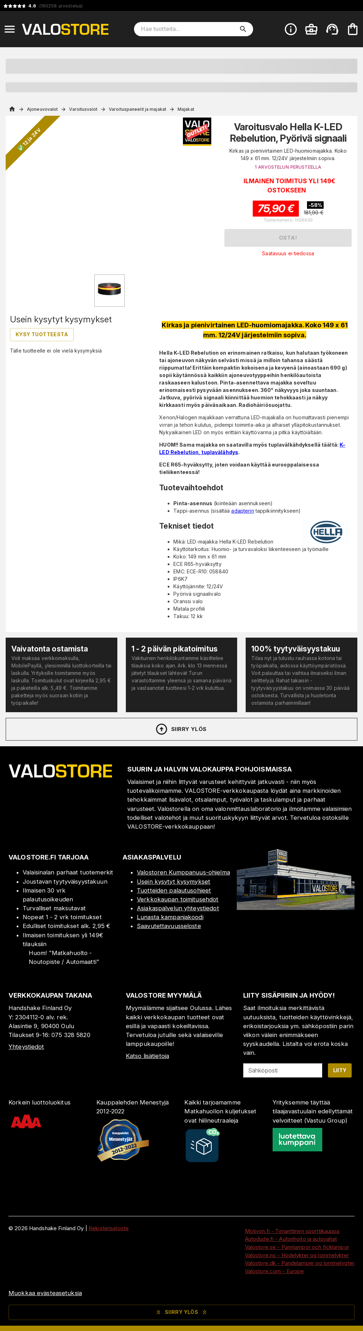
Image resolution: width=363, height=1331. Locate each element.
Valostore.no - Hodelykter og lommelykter (297, 1255)
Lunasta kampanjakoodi (170, 917)
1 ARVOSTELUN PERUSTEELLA (288, 167)
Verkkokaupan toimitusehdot (177, 899)
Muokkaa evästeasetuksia (45, 1293)
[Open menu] (9, 29)
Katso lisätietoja (147, 1055)
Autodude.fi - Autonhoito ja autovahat (291, 1238)
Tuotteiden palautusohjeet (174, 890)
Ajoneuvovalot (42, 109)
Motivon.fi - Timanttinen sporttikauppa (292, 1231)
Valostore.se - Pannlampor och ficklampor (297, 1247)
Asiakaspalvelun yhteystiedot (178, 908)
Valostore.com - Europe (274, 1271)
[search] (243, 29)
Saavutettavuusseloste (169, 925)
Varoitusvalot (83, 109)
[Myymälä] (295, 907)
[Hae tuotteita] (188, 29)
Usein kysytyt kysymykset (173, 881)
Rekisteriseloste (109, 1228)
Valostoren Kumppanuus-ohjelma (183, 872)
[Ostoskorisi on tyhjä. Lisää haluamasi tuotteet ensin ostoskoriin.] (353, 29)
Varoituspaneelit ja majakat (137, 109)
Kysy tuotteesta (42, 334)
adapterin (242, 511)
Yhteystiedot (26, 1046)
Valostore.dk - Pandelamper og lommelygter (299, 1263)
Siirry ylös (180, 729)
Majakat (186, 109)
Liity (340, 1070)
